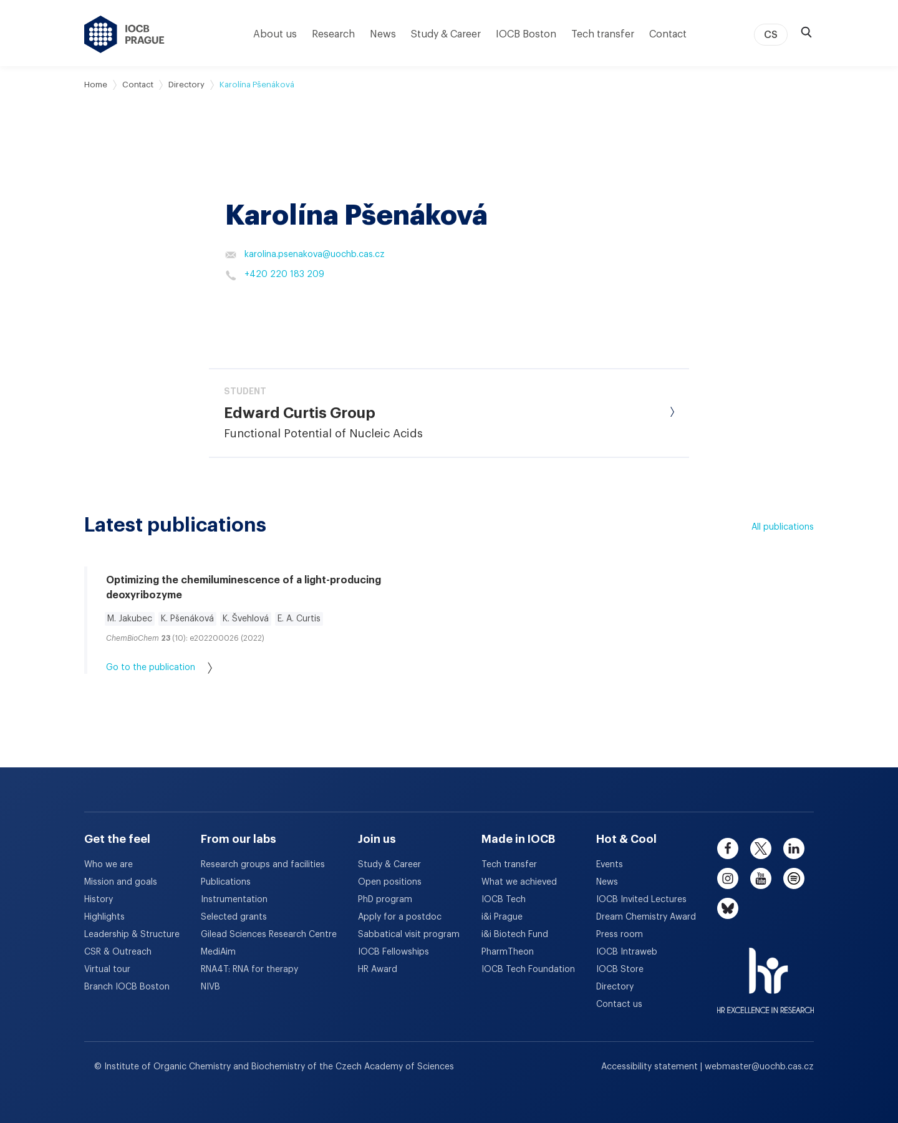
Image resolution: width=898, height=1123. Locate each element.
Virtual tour (107, 969)
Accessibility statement (650, 1066)
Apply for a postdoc (400, 917)
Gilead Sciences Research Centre (269, 934)
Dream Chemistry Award (646, 917)
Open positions (390, 882)
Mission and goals (120, 882)
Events (609, 864)
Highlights (104, 917)
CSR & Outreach (118, 952)
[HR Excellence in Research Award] (765, 973)
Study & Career (446, 34)
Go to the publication (159, 668)
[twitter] (760, 848)
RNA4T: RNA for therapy (249, 969)
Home (95, 84)
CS (771, 35)
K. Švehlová (246, 619)
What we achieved (519, 882)
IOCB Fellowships (393, 952)
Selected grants (234, 917)
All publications (782, 527)
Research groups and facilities (263, 864)
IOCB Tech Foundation (528, 969)
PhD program (385, 899)
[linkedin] (793, 848)
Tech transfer (602, 34)
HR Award (377, 969)
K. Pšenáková (187, 619)
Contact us (619, 1004)
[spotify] (793, 878)
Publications (226, 882)
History (98, 899)
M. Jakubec (129, 619)
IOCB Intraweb (626, 952)
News (383, 34)
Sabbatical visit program (409, 934)
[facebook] (727, 848)
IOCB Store (620, 969)
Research (333, 34)
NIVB (210, 987)
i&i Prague (502, 917)
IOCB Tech (503, 899)
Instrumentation (234, 899)
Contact (668, 34)
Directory (186, 84)
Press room (619, 934)
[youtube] (760, 878)
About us (275, 34)
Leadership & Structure (132, 934)
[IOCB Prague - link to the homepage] (124, 34)
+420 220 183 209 (274, 275)
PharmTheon (507, 952)
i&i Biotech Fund (514, 934)
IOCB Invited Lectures (641, 899)
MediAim (218, 952)
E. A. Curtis (299, 619)
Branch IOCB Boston (127, 987)
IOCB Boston (526, 34)
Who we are (108, 864)
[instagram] (727, 878)
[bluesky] (727, 908)
